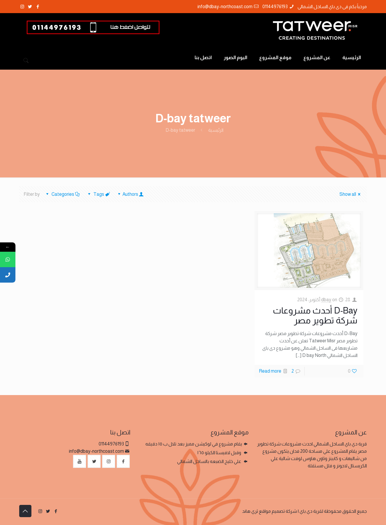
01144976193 (275, 6)
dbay (326, 299)
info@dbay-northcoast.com (225, 6)
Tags (98, 194)
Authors (130, 194)
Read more (270, 371)
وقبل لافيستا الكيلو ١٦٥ (219, 452)
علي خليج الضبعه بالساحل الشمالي (209, 461)
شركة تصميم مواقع (278, 511)
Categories (62, 194)
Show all (350, 194)
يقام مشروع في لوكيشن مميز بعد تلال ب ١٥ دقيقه (193, 443)
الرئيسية (215, 130)
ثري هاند (250, 511)
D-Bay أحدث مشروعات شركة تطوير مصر (315, 315)
